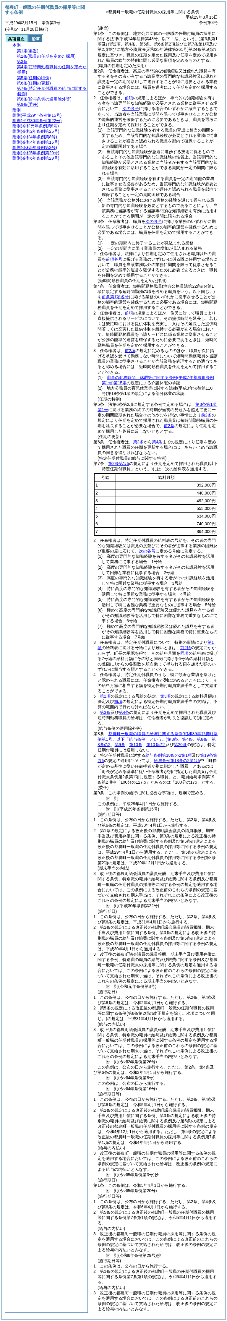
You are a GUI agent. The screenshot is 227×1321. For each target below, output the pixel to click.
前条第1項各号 (115, 296)
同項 (184, 653)
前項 (129, 97)
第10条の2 (156, 744)
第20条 (180, 744)
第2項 (105, 696)
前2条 (206, 415)
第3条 (105, 712)
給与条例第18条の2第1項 (168, 755)
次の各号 (130, 108)
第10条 (135, 744)
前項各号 (114, 259)
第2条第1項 (118, 463)
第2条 (138, 442)
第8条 (202, 739)
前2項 (130, 350)
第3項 (165, 696)
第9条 (120, 744)
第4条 (157, 442)
